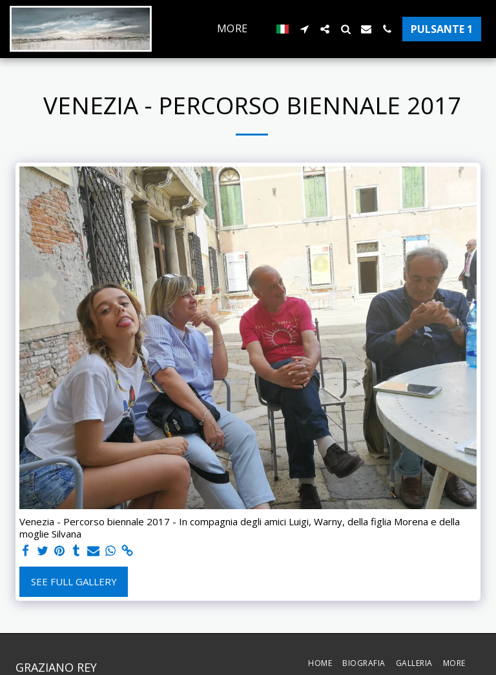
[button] (304, 29)
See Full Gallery (74, 581)
